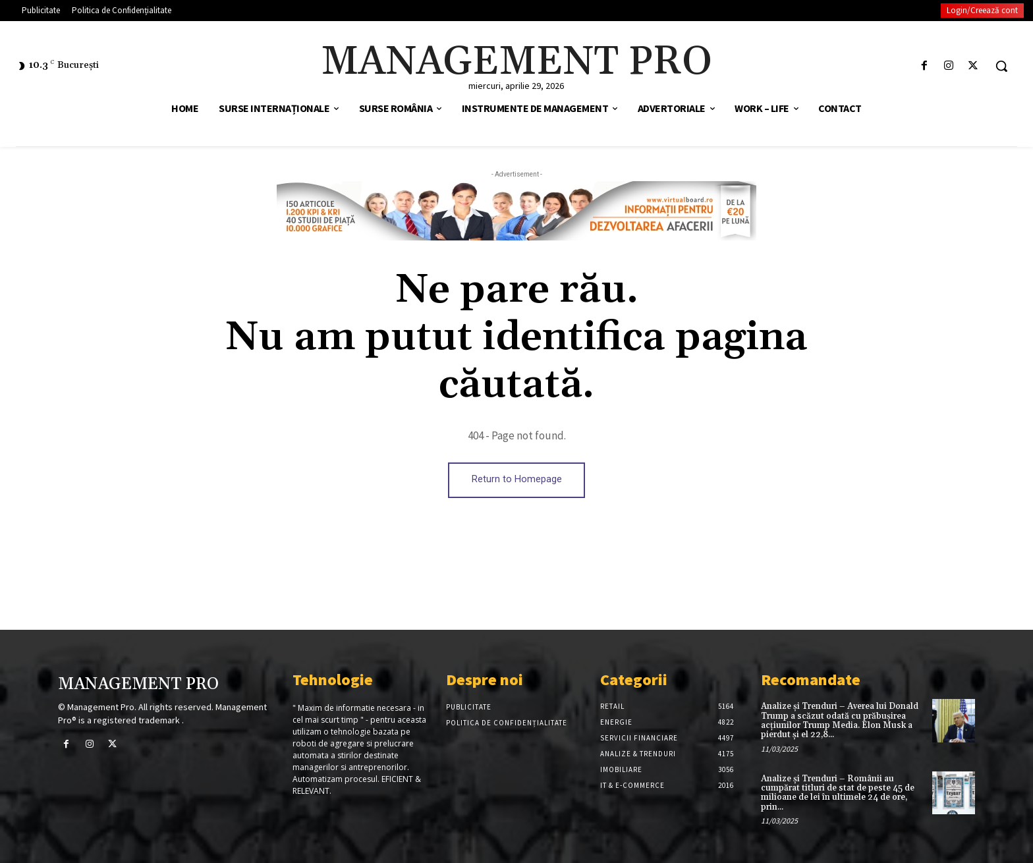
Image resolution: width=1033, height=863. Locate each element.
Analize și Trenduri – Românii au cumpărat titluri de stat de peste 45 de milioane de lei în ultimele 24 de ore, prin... (837, 792)
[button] (1001, 66)
